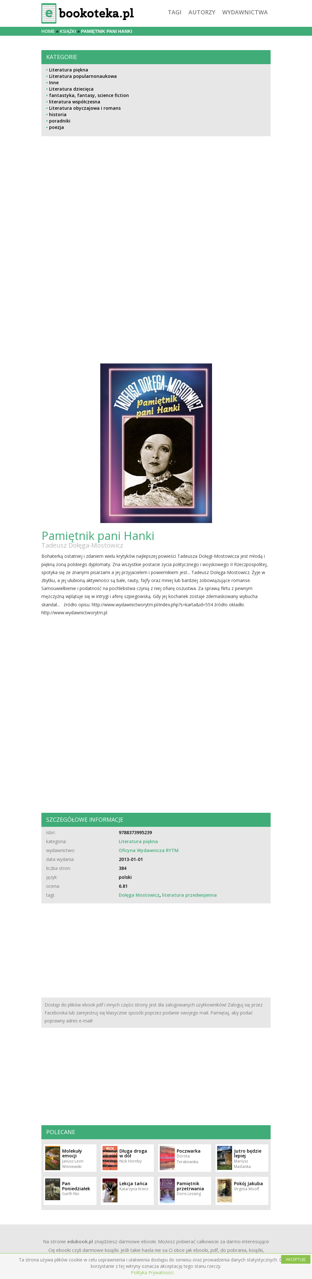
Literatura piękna (68, 70)
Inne (54, 82)
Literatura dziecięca (71, 89)
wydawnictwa (245, 12)
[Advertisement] (156, 205)
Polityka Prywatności (152, 1272)
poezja (56, 127)
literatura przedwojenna (189, 895)
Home (48, 31)
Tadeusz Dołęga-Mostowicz (82, 545)
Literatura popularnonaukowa (83, 76)
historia (58, 114)
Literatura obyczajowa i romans (85, 108)
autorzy (201, 12)
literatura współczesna (74, 102)
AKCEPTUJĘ (296, 1259)
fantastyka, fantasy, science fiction (89, 95)
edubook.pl (80, 1241)
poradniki (59, 121)
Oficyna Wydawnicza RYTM (149, 850)
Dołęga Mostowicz (139, 895)
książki (68, 31)
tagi (174, 12)
